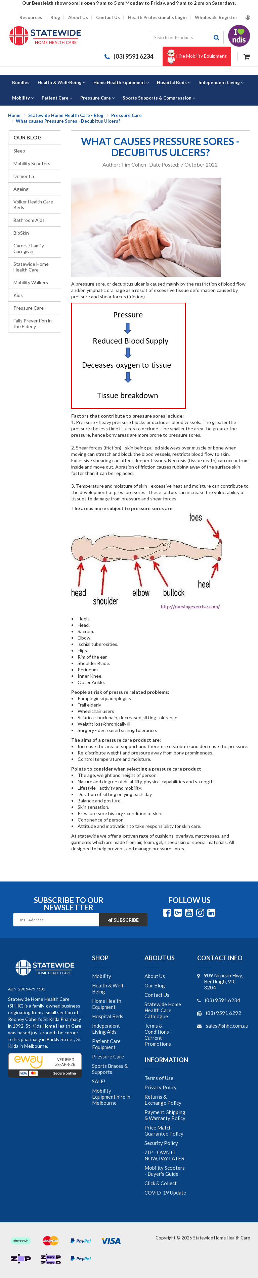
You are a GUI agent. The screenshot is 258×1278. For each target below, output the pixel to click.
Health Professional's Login (157, 17)
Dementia (23, 176)
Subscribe (123, 920)
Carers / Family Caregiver (28, 248)
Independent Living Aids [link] (106, 1029)
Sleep (19, 151)
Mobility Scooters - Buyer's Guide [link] (164, 1171)
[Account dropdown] (248, 17)
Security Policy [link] (161, 1143)
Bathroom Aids (29, 220)
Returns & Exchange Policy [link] (162, 1100)
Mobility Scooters (31, 163)
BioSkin (21, 233)
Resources (30, 17)
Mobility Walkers (30, 282)
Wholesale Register (216, 17)
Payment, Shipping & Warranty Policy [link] (164, 1115)
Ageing (21, 189)
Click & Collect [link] (160, 1183)
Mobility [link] (101, 976)
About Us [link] (154, 976)
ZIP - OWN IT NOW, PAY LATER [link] (164, 1155)
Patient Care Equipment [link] (106, 1044)
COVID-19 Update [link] (165, 1193)
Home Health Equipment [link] (106, 1004)
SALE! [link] (98, 1081)
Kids (18, 295)
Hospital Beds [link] (107, 1016)
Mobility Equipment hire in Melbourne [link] (111, 1097)
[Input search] (180, 37)
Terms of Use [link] (158, 1078)
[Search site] (217, 37)
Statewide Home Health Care (31, 266)
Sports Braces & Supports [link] (110, 1069)
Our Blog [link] (154, 985)
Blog (55, 17)
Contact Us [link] (156, 995)
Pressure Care (28, 308)
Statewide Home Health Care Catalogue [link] (162, 1010)
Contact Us (108, 17)
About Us (78, 17)
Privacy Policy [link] (160, 1087)
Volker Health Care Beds (33, 204)
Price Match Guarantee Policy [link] (163, 1130)
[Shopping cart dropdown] (247, 56)
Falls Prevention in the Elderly (32, 323)
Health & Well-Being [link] (108, 988)
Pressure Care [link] (108, 1056)
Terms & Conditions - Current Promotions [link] (158, 1035)
